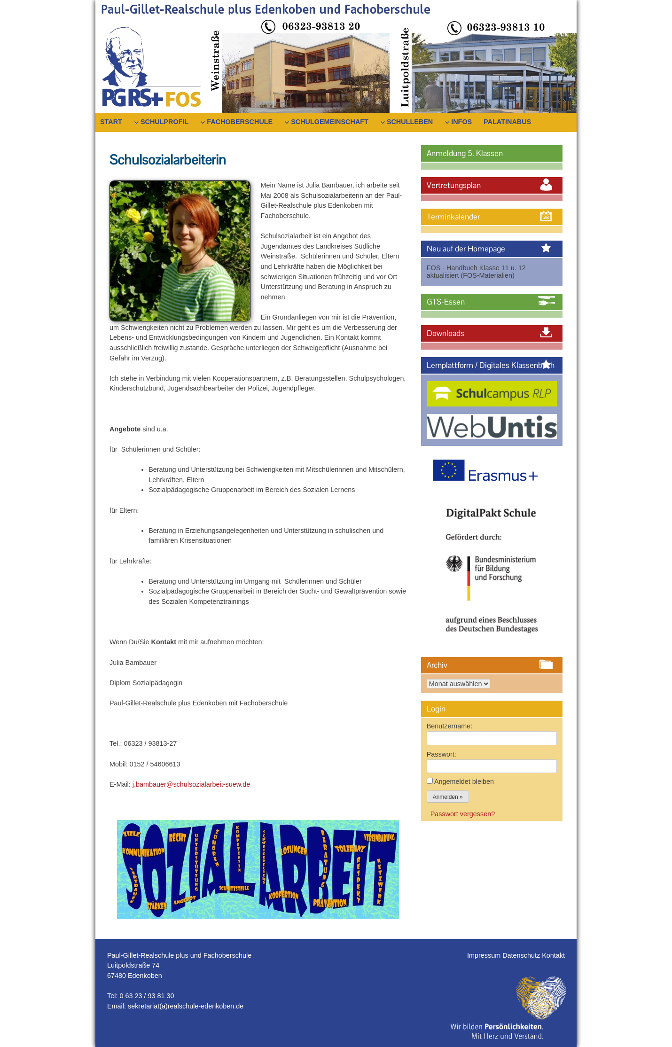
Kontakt (553, 955)
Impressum (484, 955)
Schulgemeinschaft (329, 121)
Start (111, 121)
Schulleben (410, 121)
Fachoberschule (240, 121)
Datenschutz (522, 955)
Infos (461, 121)
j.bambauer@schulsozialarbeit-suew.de (191, 784)
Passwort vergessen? (462, 814)
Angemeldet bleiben (464, 781)
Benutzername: (450, 726)
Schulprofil (164, 121)
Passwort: (441, 754)
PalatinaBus (507, 121)
